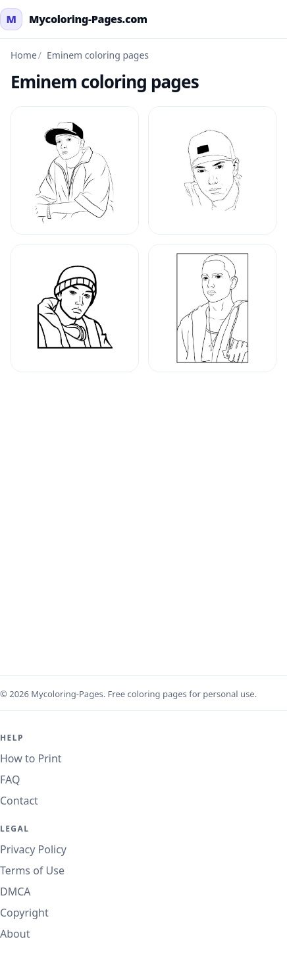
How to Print (31, 758)
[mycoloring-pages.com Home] (73, 19)
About (15, 933)
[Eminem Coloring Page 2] (212, 170)
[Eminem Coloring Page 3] (75, 308)
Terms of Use (32, 870)
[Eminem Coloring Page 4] (212, 308)
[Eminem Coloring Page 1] (75, 170)
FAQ (10, 779)
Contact (19, 800)
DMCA (15, 891)
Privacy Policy (33, 849)
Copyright (24, 912)
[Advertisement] (143, 516)
